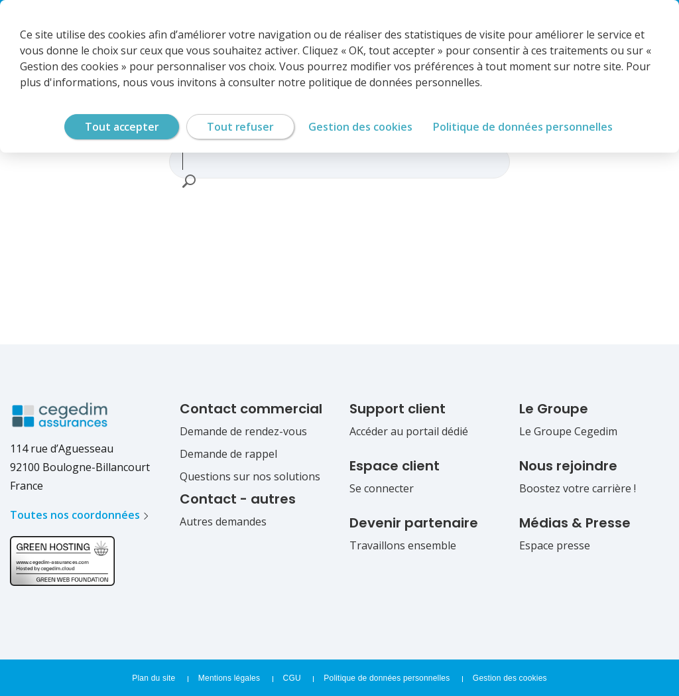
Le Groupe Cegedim (568, 431)
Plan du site (153, 678)
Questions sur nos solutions (250, 476)
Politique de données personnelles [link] (523, 126)
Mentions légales (229, 678)
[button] (188, 181)
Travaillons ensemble (402, 545)
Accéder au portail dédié (408, 431)
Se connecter (381, 488)
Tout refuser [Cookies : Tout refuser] (240, 126)
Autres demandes (223, 521)
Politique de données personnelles (387, 678)
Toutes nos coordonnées (75, 515)
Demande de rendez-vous (243, 431)
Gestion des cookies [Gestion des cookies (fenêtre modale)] (360, 126)
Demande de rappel (228, 454)
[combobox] (333, 161)
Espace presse (554, 545)
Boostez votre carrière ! (577, 488)
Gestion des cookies (510, 678)
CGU (292, 678)
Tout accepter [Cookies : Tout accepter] (121, 126)
